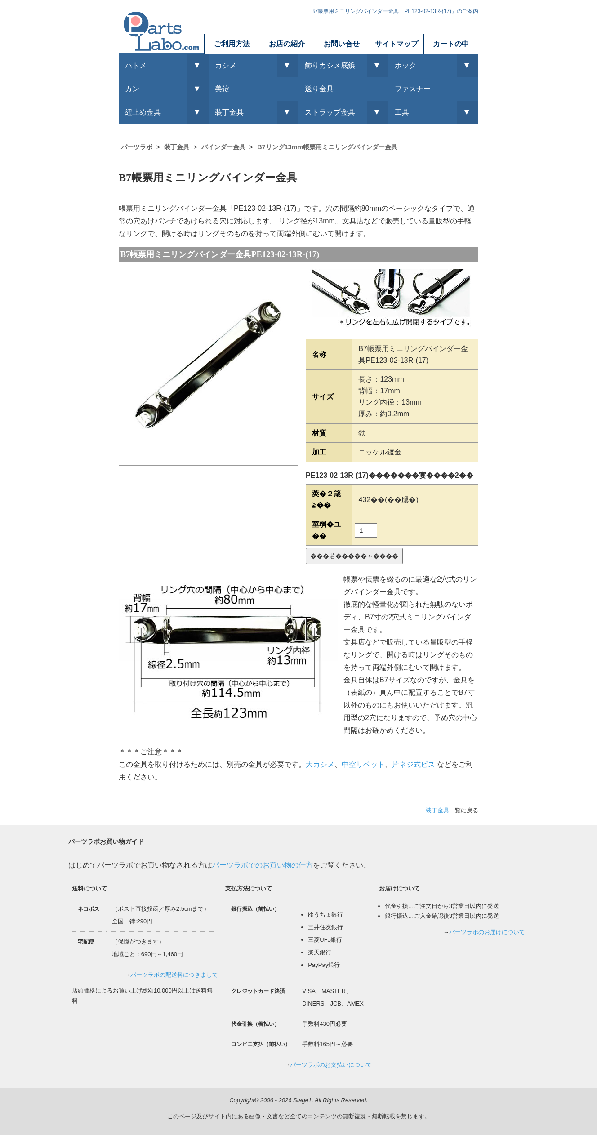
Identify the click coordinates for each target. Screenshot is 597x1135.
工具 (402, 112)
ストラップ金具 (330, 112)
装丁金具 (176, 147)
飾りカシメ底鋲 (330, 65)
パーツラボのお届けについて (487, 932)
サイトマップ (396, 44)
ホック (405, 65)
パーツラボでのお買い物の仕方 (262, 865)
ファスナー (413, 89)
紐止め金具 (143, 112)
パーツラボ (136, 147)
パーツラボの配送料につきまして (174, 974)
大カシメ (320, 764)
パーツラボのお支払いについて (331, 1064)
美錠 (222, 89)
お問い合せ (342, 44)
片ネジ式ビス (413, 764)
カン (132, 89)
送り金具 (319, 89)
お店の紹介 (287, 44)
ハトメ (136, 65)
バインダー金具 (223, 147)
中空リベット (363, 764)
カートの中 (451, 44)
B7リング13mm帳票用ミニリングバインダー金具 (327, 147)
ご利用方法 (232, 44)
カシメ (225, 65)
